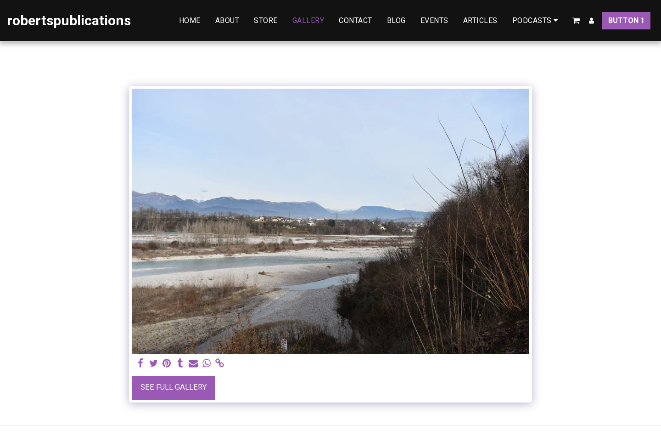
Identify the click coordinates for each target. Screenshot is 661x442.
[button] (536, 20)
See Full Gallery (173, 387)
